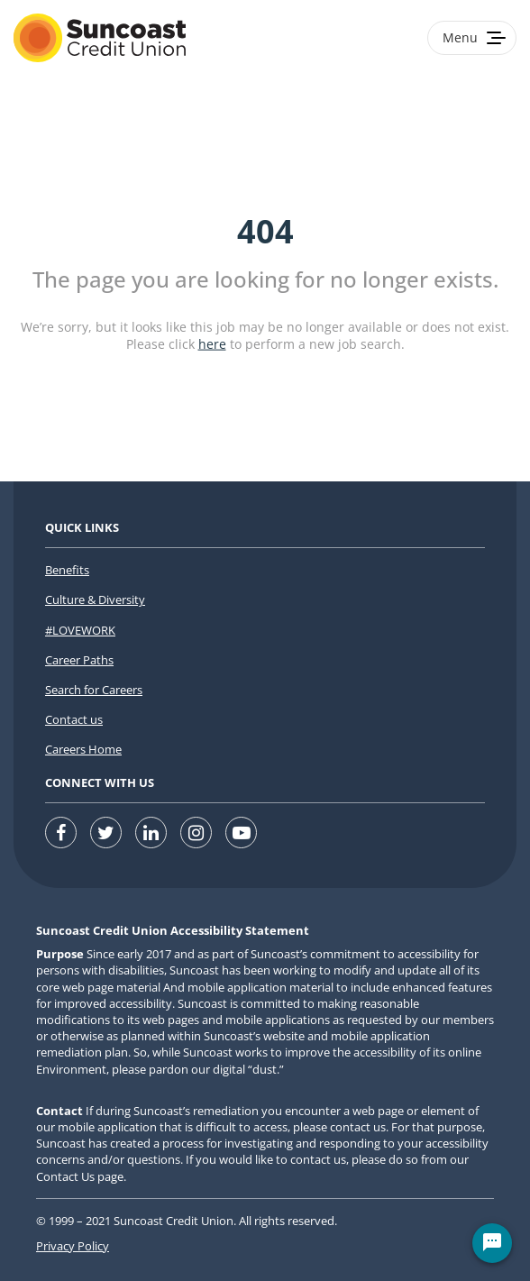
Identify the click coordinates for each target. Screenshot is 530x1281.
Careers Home (83, 749)
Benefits (67, 570)
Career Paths (79, 660)
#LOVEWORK (80, 630)
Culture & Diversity (95, 599)
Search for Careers (93, 690)
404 (265, 231)
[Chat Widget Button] (492, 1243)
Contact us (74, 719)
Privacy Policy (72, 1246)
